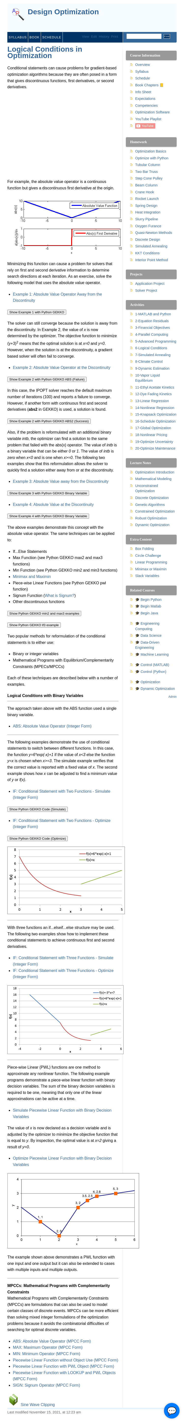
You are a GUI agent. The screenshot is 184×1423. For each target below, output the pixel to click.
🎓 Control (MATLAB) (152, 665)
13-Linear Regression (152, 401)
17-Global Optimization (153, 428)
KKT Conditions (147, 253)
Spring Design (146, 206)
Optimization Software (152, 112)
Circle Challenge (148, 556)
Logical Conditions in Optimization (44, 52)
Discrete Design (147, 240)
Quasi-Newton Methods (153, 233)
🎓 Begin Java (146, 613)
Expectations (145, 99)
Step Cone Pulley (148, 178)
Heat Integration (147, 212)
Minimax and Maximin (32, 577)
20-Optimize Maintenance (155, 448)
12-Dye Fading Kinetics (153, 394)
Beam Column (146, 185)
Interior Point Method (151, 260)
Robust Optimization (151, 518)
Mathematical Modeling (153, 479)
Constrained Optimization (155, 511)
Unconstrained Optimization (146, 488)
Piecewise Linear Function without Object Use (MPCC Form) (65, 1360)
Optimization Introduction (154, 472)
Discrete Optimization (152, 498)
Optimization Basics (150, 151)
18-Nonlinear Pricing (151, 435)
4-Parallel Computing (151, 334)
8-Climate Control (149, 361)
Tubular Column (147, 165)
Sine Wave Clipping (38, 1405)
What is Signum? (59, 595)
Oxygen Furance (148, 226)
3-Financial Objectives (152, 328)
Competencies (146, 105)
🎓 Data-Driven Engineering (147, 645)
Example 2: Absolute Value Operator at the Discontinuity (61, 367)
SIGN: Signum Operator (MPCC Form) (46, 1385)
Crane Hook (144, 192)
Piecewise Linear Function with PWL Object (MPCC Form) (63, 1366)
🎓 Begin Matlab (148, 606)
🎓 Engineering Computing (147, 626)
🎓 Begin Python (148, 600)
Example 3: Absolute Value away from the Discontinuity (60, 481)
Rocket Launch (147, 199)
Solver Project (146, 290)
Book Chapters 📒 (149, 85)
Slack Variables (147, 576)
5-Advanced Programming (155, 341)
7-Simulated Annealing (153, 355)
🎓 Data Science (148, 635)
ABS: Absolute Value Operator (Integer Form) (52, 726)
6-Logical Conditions (151, 348)
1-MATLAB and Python (153, 314)
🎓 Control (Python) (150, 672)
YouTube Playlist (148, 119)
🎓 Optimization (147, 682)
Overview (142, 65)
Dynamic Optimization (152, 525)
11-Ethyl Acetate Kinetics (154, 387)
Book (34, 37)
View (85, 36)
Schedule (51, 37)
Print (114, 36)
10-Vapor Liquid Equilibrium (147, 378)
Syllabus (18, 37)
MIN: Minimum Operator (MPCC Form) (46, 1354)
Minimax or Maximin (151, 569)
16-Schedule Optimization (155, 421)
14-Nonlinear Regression (154, 408)
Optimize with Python (151, 158)
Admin (172, 696)
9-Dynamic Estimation (152, 368)
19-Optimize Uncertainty (154, 442)
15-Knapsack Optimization (155, 414)
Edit (94, 36)
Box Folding (144, 549)
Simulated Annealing (151, 246)
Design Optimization (63, 12)
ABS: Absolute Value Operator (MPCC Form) (52, 1341)
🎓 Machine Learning (152, 654)
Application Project (149, 284)
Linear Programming (151, 562)
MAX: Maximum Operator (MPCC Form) (47, 1347)
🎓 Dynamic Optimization (155, 689)
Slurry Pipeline (146, 219)
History (104, 36)
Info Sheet (143, 92)
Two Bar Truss (146, 172)
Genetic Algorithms (150, 505)
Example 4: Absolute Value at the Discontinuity (53, 504)
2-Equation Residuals (152, 321)
